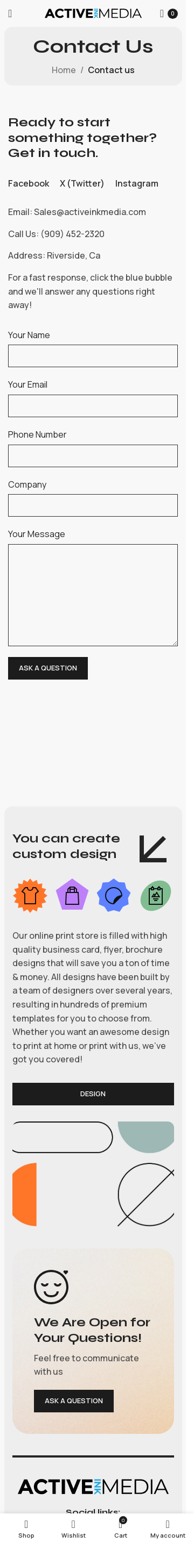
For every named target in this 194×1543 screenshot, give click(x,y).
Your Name (29, 335)
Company (27, 484)
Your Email (27, 384)
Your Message (36, 534)
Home (64, 70)
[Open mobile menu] (10, 13)
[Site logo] (93, 12)
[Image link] (93, 1485)
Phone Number (37, 434)
